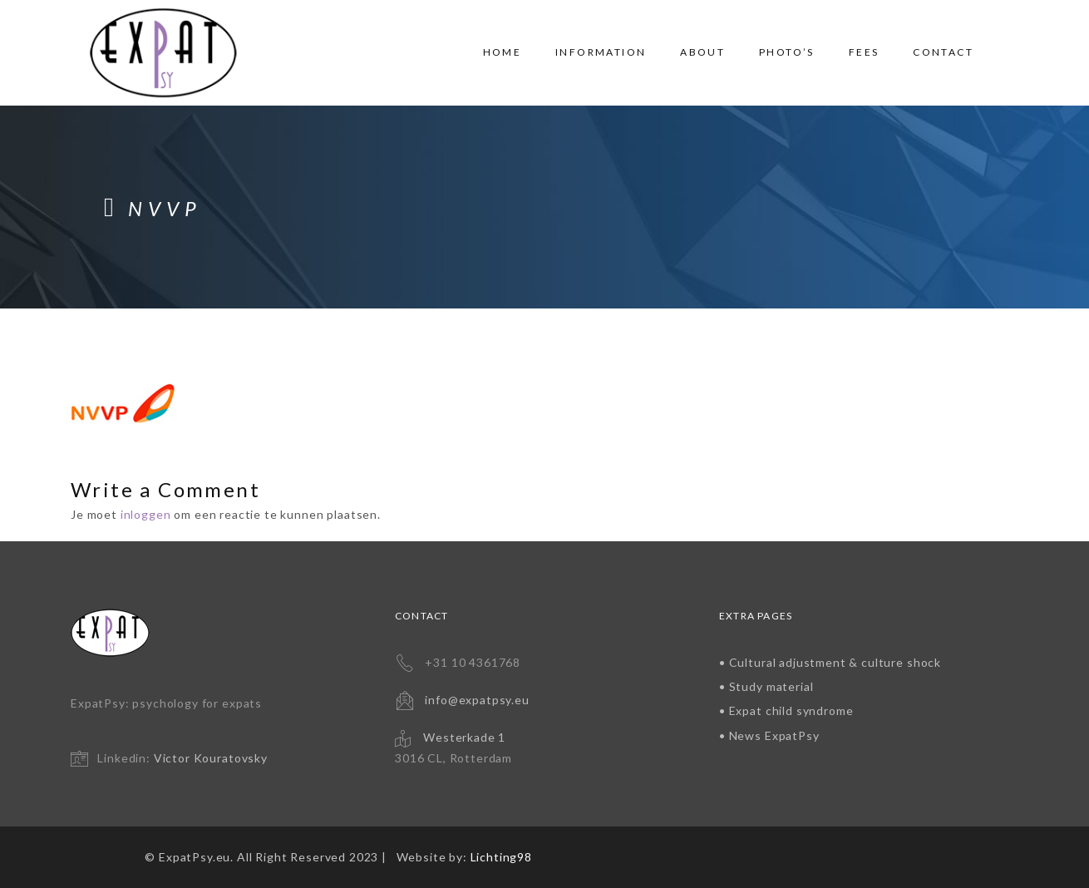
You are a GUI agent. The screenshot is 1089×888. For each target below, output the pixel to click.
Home (502, 52)
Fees (864, 52)
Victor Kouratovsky (211, 758)
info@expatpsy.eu (477, 700)
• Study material (766, 686)
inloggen (146, 514)
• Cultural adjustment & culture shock (830, 662)
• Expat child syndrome (786, 710)
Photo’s (787, 52)
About (702, 52)
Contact (943, 52)
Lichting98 (501, 857)
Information (600, 52)
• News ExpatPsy (769, 735)
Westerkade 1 (464, 737)
